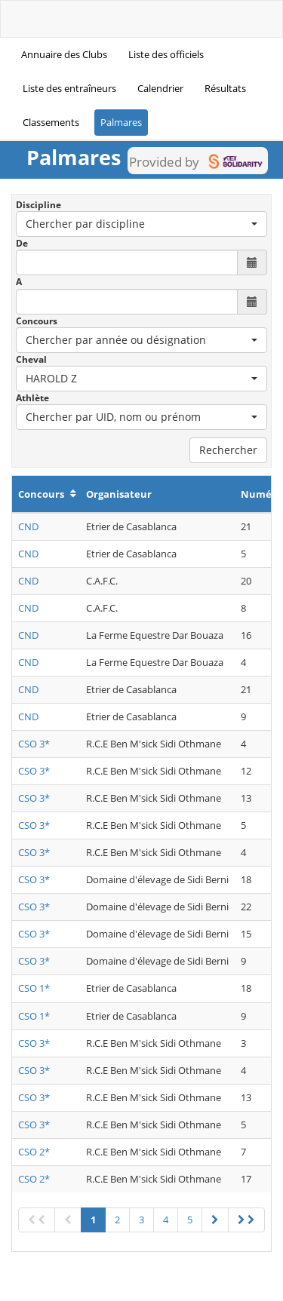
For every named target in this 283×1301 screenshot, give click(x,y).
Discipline (38, 204)
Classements (51, 122)
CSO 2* (34, 1151)
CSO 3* (34, 743)
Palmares (121, 122)
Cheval (31, 359)
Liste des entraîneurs (69, 88)
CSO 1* (34, 988)
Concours (36, 321)
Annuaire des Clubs (64, 54)
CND (28, 526)
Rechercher (228, 450)
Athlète (32, 397)
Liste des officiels (166, 54)
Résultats (225, 88)
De (22, 243)
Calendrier (160, 88)
